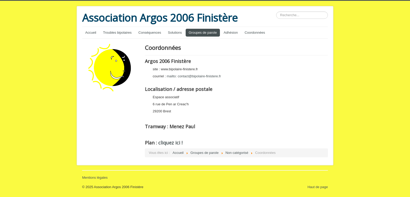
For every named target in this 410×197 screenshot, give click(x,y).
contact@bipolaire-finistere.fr (199, 76)
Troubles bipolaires (117, 32)
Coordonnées (254, 32)
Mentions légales (95, 177)
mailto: (194, 76)
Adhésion (231, 32)
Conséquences (149, 32)
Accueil (90, 32)
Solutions (175, 32)
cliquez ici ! (170, 143)
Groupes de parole (203, 32)
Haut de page (318, 187)
